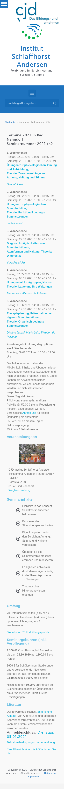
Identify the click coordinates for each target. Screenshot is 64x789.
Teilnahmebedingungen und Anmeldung (31, 742)
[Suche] (32, 103)
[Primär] (32, 93)
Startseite (10, 122)
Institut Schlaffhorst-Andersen (32, 56)
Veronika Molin (16, 262)
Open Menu (4, 4)
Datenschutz (51, 773)
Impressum (33, 776)
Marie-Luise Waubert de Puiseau (27, 293)
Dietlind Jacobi (16, 332)
